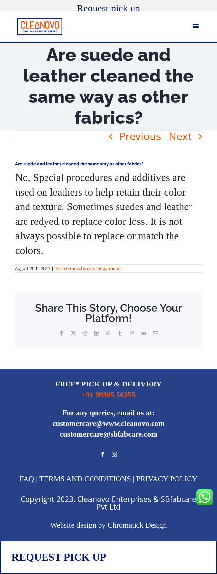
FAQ (27, 479)
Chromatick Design (137, 525)
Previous (140, 136)
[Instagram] (114, 454)
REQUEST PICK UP (58, 557)
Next (180, 136)
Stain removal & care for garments (88, 268)
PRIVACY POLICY (166, 479)
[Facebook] (102, 454)
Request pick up (108, 8)
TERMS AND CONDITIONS (85, 479)
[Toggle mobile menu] (196, 26)
